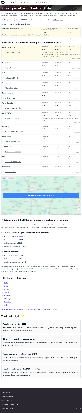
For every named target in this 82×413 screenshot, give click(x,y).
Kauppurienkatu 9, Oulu (13, 108)
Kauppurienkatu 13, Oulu (13, 52)
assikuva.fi (8, 2)
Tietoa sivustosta (7, 397)
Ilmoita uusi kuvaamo (75, 39)
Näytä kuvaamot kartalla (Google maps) (41, 195)
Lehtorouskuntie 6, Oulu (13, 142)
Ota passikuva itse (13, 29)
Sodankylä (7, 299)
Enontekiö (7, 296)
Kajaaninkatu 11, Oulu (12, 118)
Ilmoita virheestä (76, 58)
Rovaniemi (7, 302)
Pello (6, 283)
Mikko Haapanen (58, 20)
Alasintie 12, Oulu (10, 172)
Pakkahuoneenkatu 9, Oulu (14, 132)
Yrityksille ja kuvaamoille (9, 404)
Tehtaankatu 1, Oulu (11, 88)
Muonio (6, 289)
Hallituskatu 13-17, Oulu (13, 162)
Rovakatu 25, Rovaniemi (13, 152)
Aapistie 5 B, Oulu (10, 98)
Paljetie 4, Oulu (10, 68)
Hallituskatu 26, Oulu (12, 78)
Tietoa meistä (5, 393)
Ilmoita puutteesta (7, 400)
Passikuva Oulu (9, 47)
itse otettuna (20, 237)
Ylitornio (7, 292)
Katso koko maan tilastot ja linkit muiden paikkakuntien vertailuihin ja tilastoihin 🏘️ (29, 309)
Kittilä (6, 286)
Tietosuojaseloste (7, 408)
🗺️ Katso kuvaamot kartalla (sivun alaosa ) (16, 24)
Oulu (6, 305)
